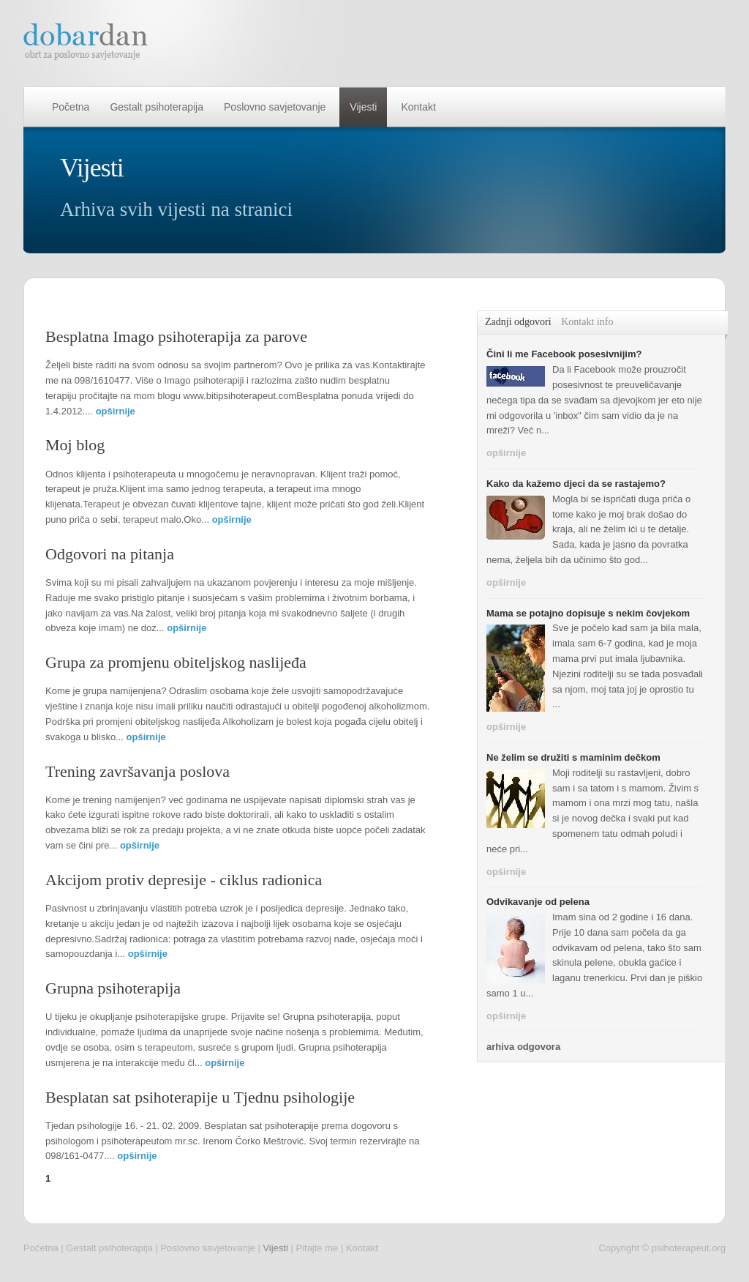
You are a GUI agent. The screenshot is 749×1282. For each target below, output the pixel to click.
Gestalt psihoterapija (156, 107)
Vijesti (363, 107)
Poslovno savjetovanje (274, 107)
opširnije (115, 411)
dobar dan (86, 41)
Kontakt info (587, 321)
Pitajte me (317, 1247)
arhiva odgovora (523, 1046)
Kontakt (418, 107)
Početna (70, 107)
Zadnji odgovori (518, 321)
